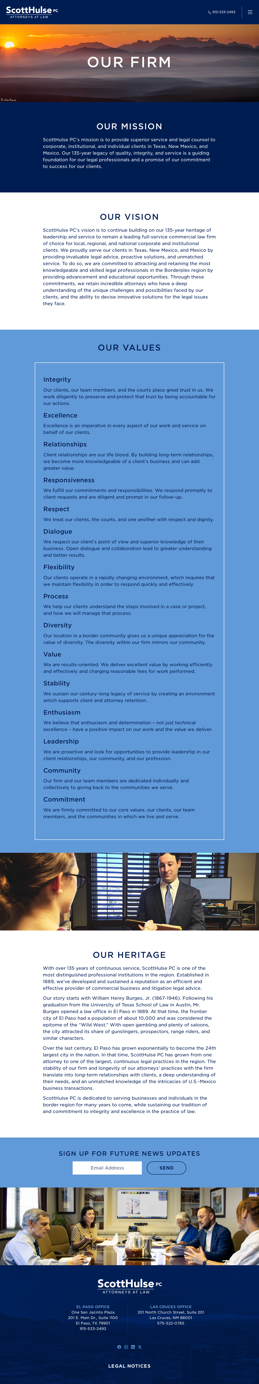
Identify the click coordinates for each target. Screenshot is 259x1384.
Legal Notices (129, 1366)
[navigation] (250, 12)
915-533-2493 (221, 12)
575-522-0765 (170, 1323)
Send (166, 1168)
